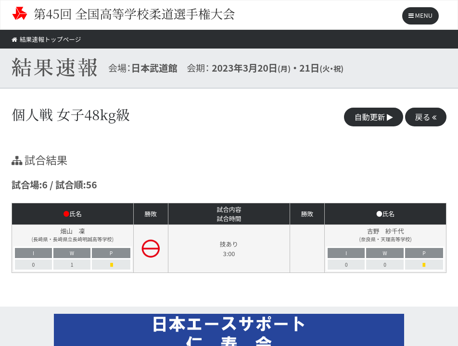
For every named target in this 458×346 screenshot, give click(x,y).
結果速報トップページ (46, 39)
